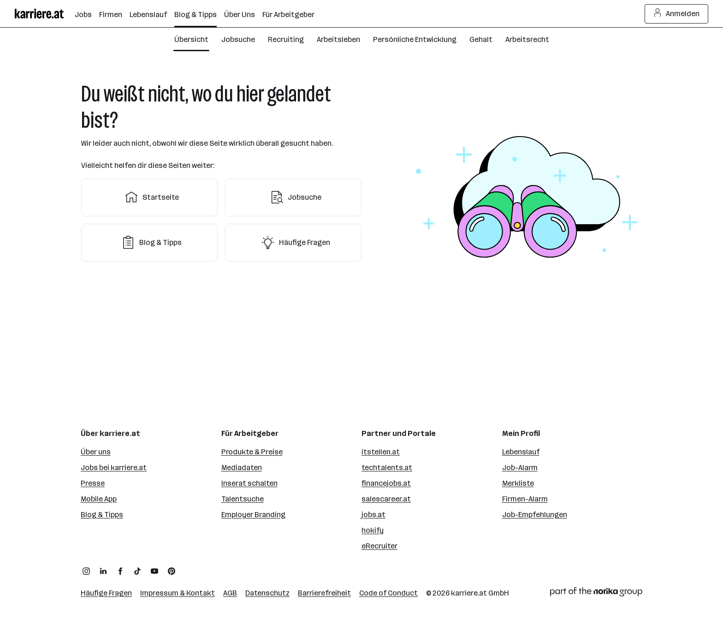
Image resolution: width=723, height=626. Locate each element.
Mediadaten (241, 467)
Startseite (149, 197)
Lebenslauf (520, 451)
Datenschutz (267, 593)
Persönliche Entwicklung (414, 39)
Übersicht (191, 39)
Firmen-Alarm (525, 499)
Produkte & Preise (252, 451)
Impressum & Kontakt (177, 593)
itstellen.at (381, 451)
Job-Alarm (520, 467)
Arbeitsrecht (527, 39)
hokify (373, 530)
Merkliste (518, 483)
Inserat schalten (249, 483)
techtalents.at (387, 467)
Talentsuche (242, 499)
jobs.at (373, 514)
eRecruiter (379, 546)
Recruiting (286, 39)
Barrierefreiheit (324, 593)
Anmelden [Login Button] (676, 13)
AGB (230, 593)
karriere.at (469, 593)
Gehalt (480, 39)
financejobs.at (386, 483)
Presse (93, 483)
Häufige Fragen (293, 243)
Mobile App (99, 499)
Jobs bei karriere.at (114, 467)
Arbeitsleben (338, 39)
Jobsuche (238, 39)
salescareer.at (386, 499)
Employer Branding (253, 514)
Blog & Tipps (149, 243)
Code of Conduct (388, 593)
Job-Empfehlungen (534, 514)
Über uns (96, 451)
